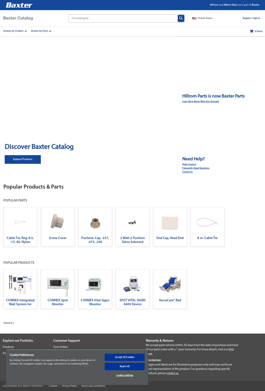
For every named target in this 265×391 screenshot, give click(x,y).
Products (8, 347)
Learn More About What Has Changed (200, 102)
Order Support (189, 164)
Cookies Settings (124, 375)
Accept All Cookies (124, 357)
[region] (77, 367)
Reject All (124, 366)
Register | (247, 18)
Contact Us (187, 172)
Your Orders (60, 347)
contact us (172, 373)
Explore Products (22, 159)
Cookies (53, 386)
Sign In (256, 18)
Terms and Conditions (93, 386)
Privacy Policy (69, 386)
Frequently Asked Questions (195, 168)
